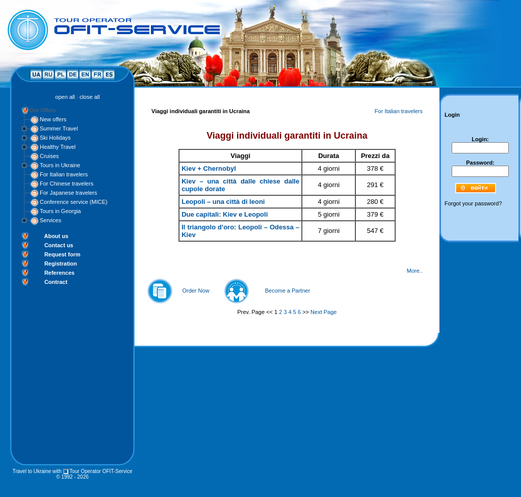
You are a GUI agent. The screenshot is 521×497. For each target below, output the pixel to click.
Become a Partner (287, 290)
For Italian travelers (64, 174)
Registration (60, 263)
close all (90, 97)
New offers (53, 119)
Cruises (49, 156)
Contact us (58, 245)
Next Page (323, 312)
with (57, 471)
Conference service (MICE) (74, 202)
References (59, 273)
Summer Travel (59, 128)
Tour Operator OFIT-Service (100, 471)
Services (50, 220)
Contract (55, 282)
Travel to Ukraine (31, 471)
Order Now (195, 290)
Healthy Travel (57, 147)
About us (56, 236)
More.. (415, 271)
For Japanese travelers (68, 193)
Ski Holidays (55, 138)
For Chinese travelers (66, 183)
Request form (62, 254)
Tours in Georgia (60, 211)
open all (65, 97)
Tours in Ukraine (60, 165)
